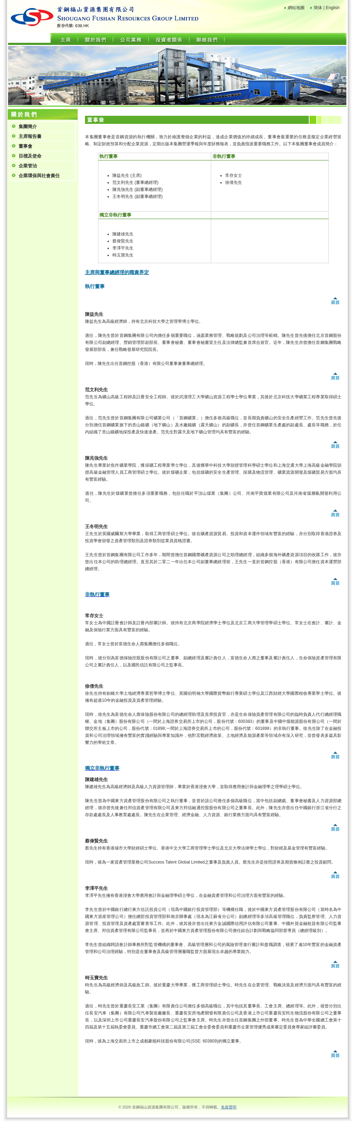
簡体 (318, 7)
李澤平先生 (122, 248)
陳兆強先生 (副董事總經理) (137, 189)
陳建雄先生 (122, 234)
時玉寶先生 (122, 255)
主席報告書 (30, 136)
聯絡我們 (206, 39)
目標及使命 (30, 156)
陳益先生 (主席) (127, 175)
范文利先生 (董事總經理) (135, 182)
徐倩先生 (233, 182)
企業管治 (28, 165)
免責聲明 (228, 1107)
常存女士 (233, 175)
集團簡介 (28, 126)
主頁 (65, 39)
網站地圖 (296, 7)
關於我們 (95, 39)
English (332, 7)
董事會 (25, 146)
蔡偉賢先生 (122, 241)
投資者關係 (169, 39)
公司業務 (130, 39)
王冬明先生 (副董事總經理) (137, 196)
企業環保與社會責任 (39, 175)
